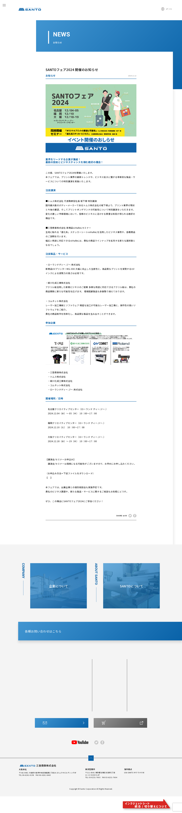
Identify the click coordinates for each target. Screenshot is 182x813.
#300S (37, 696)
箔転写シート (40, 719)
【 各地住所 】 (56, 445)
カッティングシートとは (106, 712)
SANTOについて (104, 679)
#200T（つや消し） (43, 685)
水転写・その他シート (105, 719)
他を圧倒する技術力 (104, 685)
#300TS (38, 700)
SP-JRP (66, 710)
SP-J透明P (80, 706)
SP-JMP (79, 702)
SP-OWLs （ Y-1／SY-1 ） (82, 686)
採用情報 (134, 719)
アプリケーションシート (81, 714)
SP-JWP (67, 691)
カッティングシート (44, 679)
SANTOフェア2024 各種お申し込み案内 (71, 477)
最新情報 (135, 694)
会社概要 (134, 707)
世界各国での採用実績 (105, 688)
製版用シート (40, 711)
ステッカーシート (68, 714)
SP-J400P (80, 698)
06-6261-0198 (28, 791)
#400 (36, 704)
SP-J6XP (67, 694)
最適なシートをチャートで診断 (109, 708)
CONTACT (100, 641)
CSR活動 (135, 679)
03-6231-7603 (94, 794)
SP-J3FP (80, 694)
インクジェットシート (74, 679)
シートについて (103, 702)
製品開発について (103, 696)
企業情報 (135, 702)
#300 (36, 688)
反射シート (39, 707)
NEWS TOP (91, 525)
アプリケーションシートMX (69, 720)
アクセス (134, 715)
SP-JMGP (67, 706)
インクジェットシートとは (107, 715)
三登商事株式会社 (37, 782)
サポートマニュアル (106, 725)
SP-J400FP (68, 702)
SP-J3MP (67, 698)
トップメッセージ (138, 711)
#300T (37, 692)
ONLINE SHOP (121, 742)
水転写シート (81, 710)
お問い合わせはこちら (63, 742)
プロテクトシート (41, 715)
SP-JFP (79, 691)
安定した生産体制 (103, 692)
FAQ (133, 687)
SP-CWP (67, 685)
